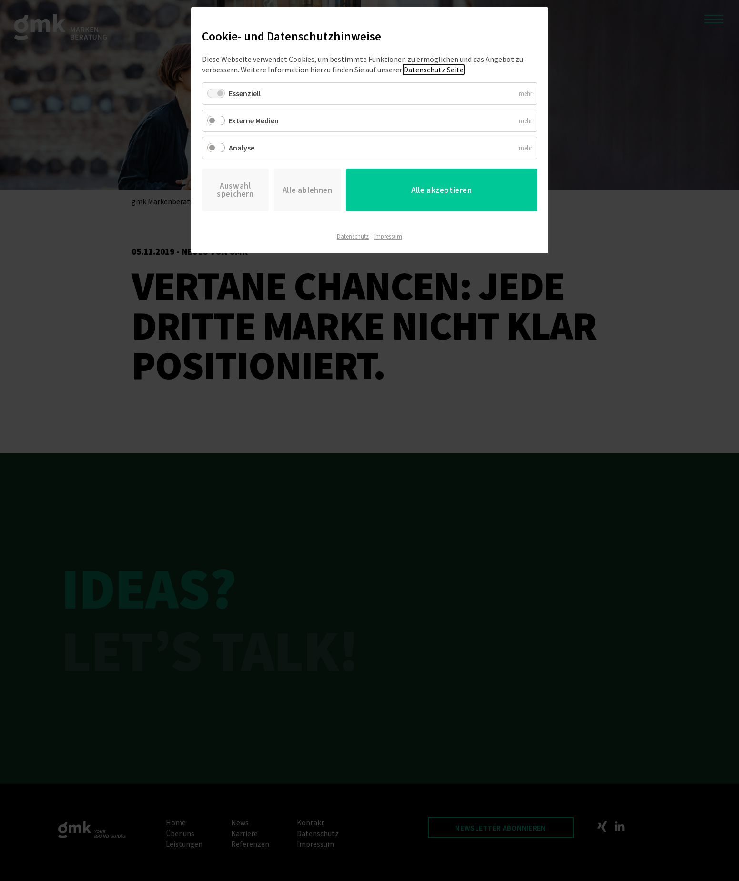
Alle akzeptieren (441, 190)
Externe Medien (254, 120)
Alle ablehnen (308, 190)
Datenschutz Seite (434, 69)
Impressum (388, 236)
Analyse (241, 147)
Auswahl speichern (235, 189)
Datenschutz (353, 236)
